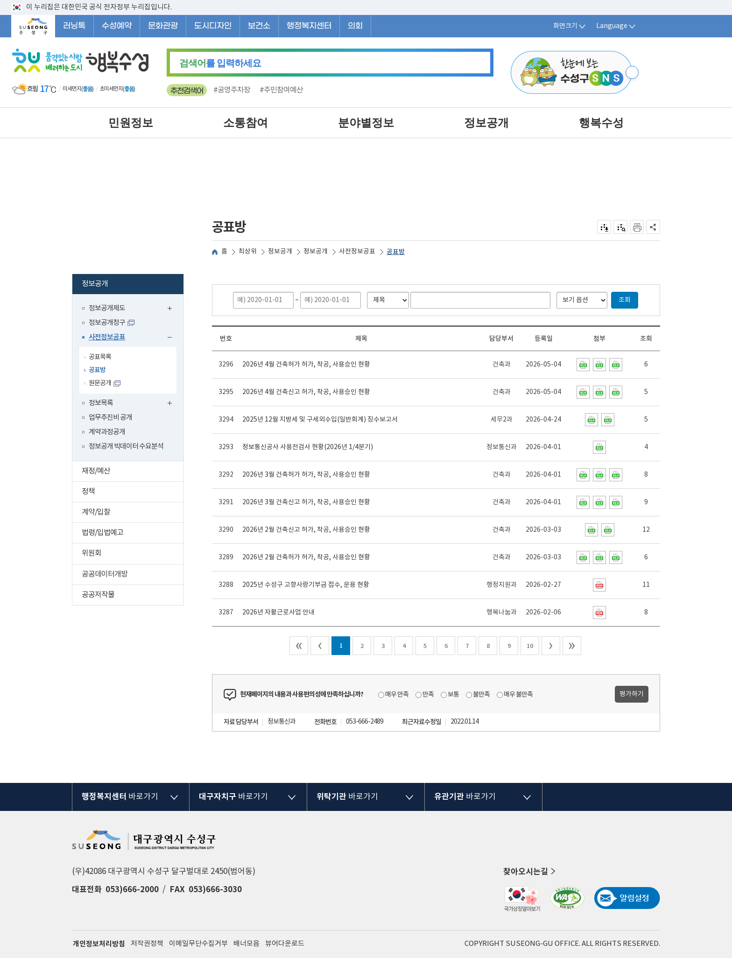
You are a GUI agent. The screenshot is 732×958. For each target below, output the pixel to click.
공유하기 (653, 227)
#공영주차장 (231, 90)
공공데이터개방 (132, 575)
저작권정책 (147, 944)
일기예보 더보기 (142, 89)
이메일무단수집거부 (198, 944)
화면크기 (570, 26)
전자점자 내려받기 (604, 227)
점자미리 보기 (620, 227)
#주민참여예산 (281, 90)
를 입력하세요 (220, 63)
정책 (132, 492)
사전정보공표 (132, 338)
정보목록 (132, 404)
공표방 (97, 370)
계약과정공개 (107, 432)
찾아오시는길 (530, 871)
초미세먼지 (111, 89)
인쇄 (637, 227)
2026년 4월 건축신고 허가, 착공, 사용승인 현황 (306, 392)
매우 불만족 (518, 694)
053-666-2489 (364, 722)
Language (616, 26)
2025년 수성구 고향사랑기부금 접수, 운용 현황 (305, 585)
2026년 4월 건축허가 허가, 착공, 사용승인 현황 (306, 364)
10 (530, 646)
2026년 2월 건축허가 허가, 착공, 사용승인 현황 (306, 557)
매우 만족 (396, 694)
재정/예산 (132, 472)
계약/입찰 (132, 513)
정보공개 (131, 285)
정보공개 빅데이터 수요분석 (126, 447)
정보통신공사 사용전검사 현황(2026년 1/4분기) (307, 447)
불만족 (481, 694)
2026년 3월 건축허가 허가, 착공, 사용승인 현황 (306, 475)
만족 (428, 694)
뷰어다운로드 (284, 944)
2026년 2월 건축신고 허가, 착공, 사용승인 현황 (306, 530)
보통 (453, 694)
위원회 (132, 554)
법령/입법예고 (132, 533)
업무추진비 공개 (110, 418)
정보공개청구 (107, 323)
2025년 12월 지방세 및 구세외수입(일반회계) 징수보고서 (320, 419)
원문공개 (100, 383)
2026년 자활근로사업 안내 (278, 612)
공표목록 (100, 357)
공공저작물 (132, 596)
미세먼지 (72, 89)
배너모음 (246, 944)
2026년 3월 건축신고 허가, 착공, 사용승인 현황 (306, 502)
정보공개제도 (132, 309)
